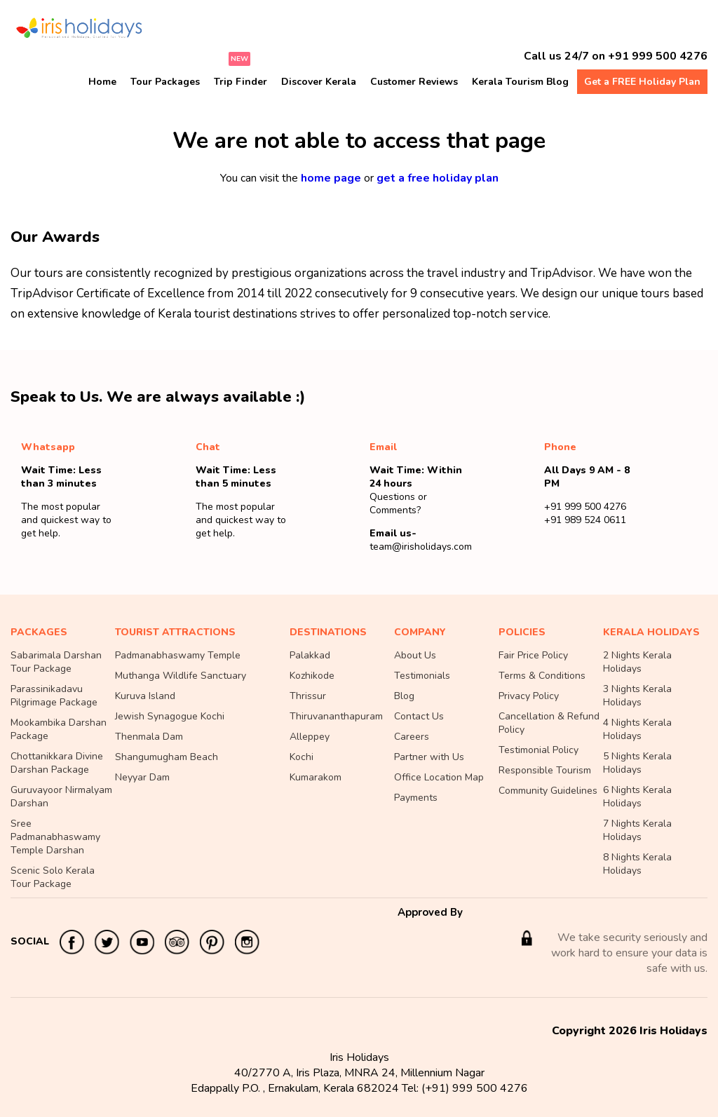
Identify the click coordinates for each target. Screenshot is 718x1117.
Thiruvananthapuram (336, 716)
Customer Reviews (414, 81)
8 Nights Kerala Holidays (637, 864)
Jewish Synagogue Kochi (169, 716)
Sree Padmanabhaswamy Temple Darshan (55, 837)
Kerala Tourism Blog (520, 81)
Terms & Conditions (542, 675)
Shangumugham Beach (166, 757)
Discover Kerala (318, 81)
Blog (404, 696)
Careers (411, 736)
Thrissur (308, 696)
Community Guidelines (548, 790)
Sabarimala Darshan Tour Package (56, 662)
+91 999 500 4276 (657, 56)
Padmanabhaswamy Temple (178, 655)
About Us (415, 655)
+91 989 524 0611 (585, 520)
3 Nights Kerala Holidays (637, 695)
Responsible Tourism (545, 770)
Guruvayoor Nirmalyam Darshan (61, 796)
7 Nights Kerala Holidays (637, 830)
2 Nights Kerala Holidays (637, 662)
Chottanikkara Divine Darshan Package (57, 763)
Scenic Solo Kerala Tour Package (53, 877)
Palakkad (310, 655)
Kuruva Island (145, 696)
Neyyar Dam (142, 777)
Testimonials (422, 675)
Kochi (301, 757)
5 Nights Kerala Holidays (637, 763)
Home (102, 81)
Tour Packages (165, 81)
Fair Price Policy (533, 655)
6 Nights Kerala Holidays (637, 796)
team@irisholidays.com (421, 546)
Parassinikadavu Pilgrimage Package (54, 695)
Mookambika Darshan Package (59, 729)
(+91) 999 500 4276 (474, 1088)
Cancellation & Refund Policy (549, 723)
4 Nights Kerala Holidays (637, 729)
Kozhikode (312, 675)
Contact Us (419, 716)
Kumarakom (315, 777)
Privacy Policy (529, 696)
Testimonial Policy (538, 750)
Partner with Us (429, 757)
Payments (416, 797)
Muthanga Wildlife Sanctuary (180, 675)
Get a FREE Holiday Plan (642, 81)
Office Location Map (439, 777)
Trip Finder (240, 81)
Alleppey (310, 736)
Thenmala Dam (149, 736)
